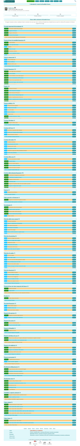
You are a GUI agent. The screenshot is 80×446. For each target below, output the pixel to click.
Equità (5, 86)
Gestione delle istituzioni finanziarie (12, 173)
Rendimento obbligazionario (11, 367)
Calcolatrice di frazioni (42, 433)
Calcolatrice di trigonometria (54, 435)
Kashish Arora (11, 7)
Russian (41, 428)
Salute (51, 1)
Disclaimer (11, 434)
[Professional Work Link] (15, 7)
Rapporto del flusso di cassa (11, 335)
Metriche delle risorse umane (11, 219)
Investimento (7, 205)
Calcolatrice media (50, 433)
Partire (74, 28)
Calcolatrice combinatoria (65, 435)
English (25, 428)
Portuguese (46, 428)
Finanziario (47, 1)
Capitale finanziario (9, 69)
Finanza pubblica (8, 103)
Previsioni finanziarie (9, 303)
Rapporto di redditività (9, 345)
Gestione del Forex (8, 128)
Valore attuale (7, 402)
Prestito (6, 296)
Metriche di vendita (9, 253)
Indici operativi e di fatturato (11, 197)
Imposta (6, 190)
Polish (50, 428)
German (37, 428)
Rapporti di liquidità (9, 328)
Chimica (37, 1)
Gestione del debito (8, 120)
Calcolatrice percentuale (53, 432)
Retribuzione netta (8, 378)
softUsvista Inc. (45, 439)
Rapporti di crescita (9, 320)
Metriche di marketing (9, 236)
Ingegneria (42, 1)
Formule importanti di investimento (12, 26)
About (10, 430)
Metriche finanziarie (9, 270)
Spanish (29, 428)
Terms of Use (11, 436)
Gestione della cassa (9, 156)
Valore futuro (7, 418)
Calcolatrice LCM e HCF (44, 435)
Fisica (61, 1)
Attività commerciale (9, 57)
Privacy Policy (12, 437)
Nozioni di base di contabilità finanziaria (14, 40)
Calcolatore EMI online (44, 432)
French (33, 428)
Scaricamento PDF (30, 1)
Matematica (56, 1)
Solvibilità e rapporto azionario (11, 392)
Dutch (54, 428)
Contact (10, 432)
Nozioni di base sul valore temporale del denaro (15, 286)
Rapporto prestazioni (9, 357)
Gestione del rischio (9, 139)
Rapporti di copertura (9, 313)
